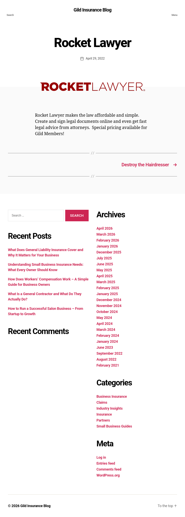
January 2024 (107, 341)
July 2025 (104, 258)
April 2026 (105, 228)
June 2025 (105, 264)
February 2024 (108, 335)
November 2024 (109, 306)
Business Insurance (112, 396)
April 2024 (105, 324)
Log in (101, 457)
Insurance (104, 414)
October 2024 (107, 312)
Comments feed (109, 469)
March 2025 (106, 282)
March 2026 (106, 234)
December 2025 (109, 252)
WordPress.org (108, 475)
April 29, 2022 (95, 58)
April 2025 (105, 276)
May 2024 (104, 318)
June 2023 (105, 347)
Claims (102, 402)
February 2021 (108, 365)
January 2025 (107, 294)
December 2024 (109, 300)
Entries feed (106, 463)
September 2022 (110, 353)
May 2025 (104, 270)
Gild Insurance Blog (92, 10)
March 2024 (106, 329)
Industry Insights (110, 408)
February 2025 (108, 288)
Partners (103, 420)
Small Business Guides (114, 426)
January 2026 (107, 246)
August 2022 (107, 359)
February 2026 (108, 240)
